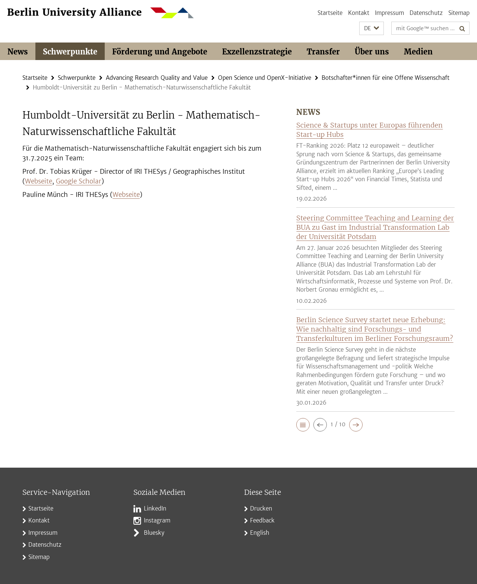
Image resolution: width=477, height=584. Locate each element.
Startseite (330, 12)
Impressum (389, 12)
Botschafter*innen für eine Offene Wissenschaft (385, 77)
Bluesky (154, 532)
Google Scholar (78, 181)
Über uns (372, 51)
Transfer (323, 51)
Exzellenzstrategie (257, 51)
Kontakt (358, 12)
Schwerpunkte (70, 51)
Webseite (38, 181)
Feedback (262, 520)
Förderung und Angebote (159, 51)
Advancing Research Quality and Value (157, 77)
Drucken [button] (261, 508)
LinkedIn (155, 508)
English (259, 532)
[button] (371, 28)
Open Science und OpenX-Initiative (264, 77)
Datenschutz (426, 12)
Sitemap (459, 12)
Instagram (157, 520)
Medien (418, 51)
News (17, 51)
